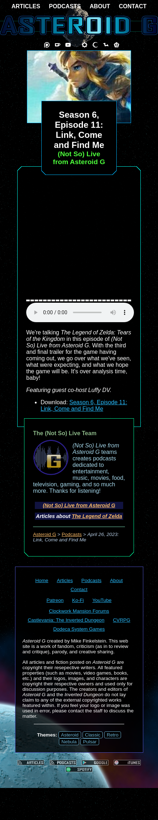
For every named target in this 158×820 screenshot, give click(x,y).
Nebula (68, 741)
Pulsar (90, 741)
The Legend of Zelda (97, 516)
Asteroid (70, 735)
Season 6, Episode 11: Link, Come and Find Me (84, 405)
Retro (112, 735)
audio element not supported (80, 312)
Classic (93, 735)
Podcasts (72, 534)
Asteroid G (44, 534)
